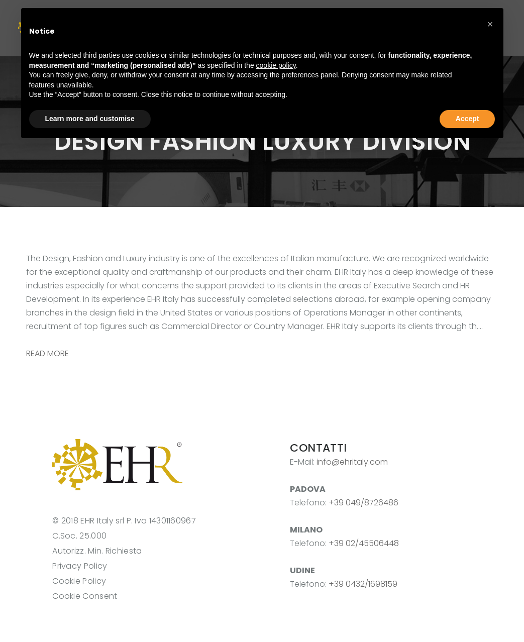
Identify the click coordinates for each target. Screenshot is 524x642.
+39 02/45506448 (364, 543)
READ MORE (47, 353)
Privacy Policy (79, 566)
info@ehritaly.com (352, 462)
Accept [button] (467, 119)
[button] (490, 24)
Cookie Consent (84, 596)
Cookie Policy (79, 581)
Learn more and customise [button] (90, 119)
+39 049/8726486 (363, 502)
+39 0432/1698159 (363, 584)
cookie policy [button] (276, 65)
